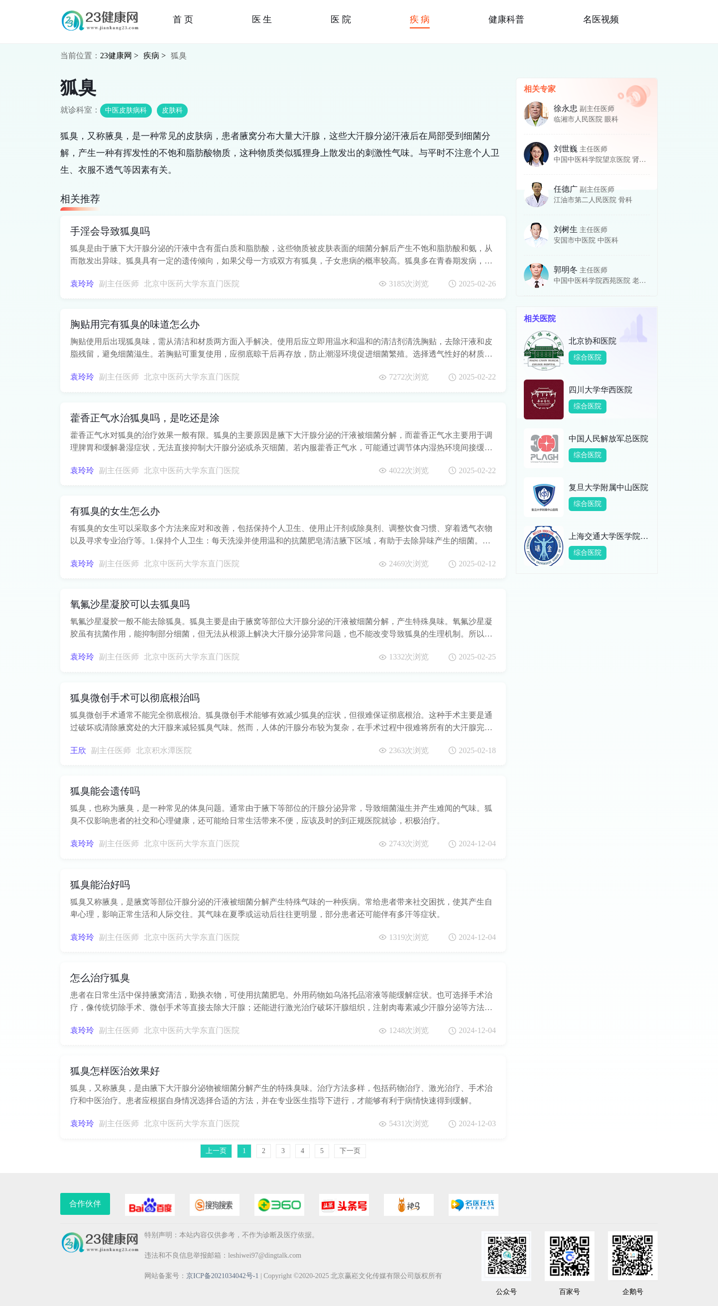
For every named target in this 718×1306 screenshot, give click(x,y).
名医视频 (601, 19)
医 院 (341, 19)
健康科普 (506, 19)
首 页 (183, 19)
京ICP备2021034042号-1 (222, 1276)
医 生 (262, 19)
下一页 (350, 1151)
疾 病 (420, 19)
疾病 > (154, 55)
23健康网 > (119, 55)
